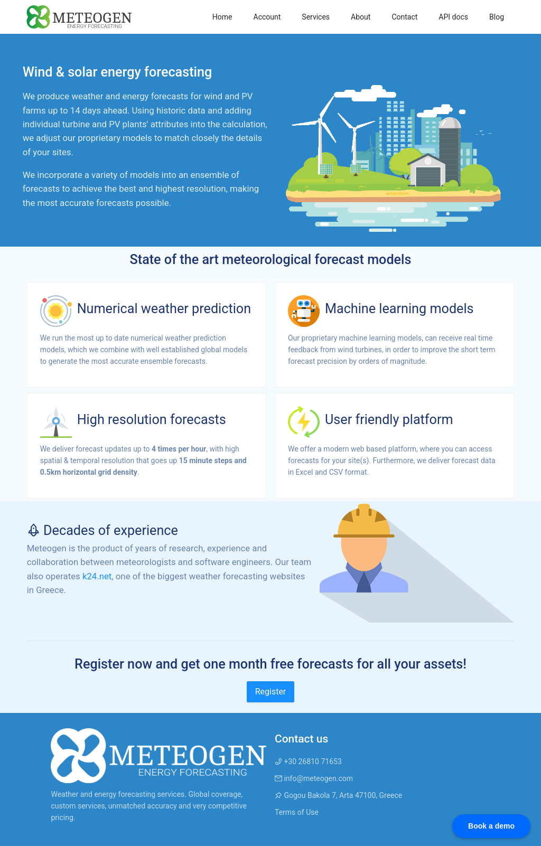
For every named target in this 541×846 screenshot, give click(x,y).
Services (316, 17)
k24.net (96, 576)
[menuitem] (222, 17)
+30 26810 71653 (308, 761)
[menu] (323, 16)
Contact (404, 17)
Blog (496, 17)
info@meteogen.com (314, 778)
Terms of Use (297, 812)
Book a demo (491, 826)
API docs (453, 17)
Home (222, 17)
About (360, 17)
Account (267, 17)
